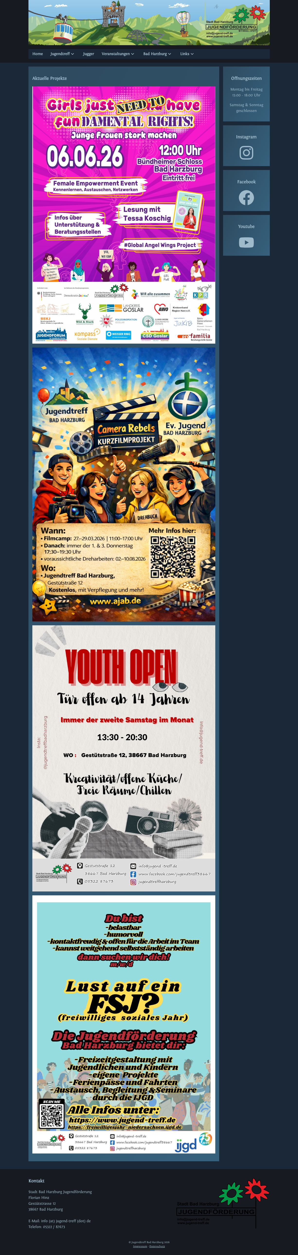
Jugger (88, 54)
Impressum (140, 1246)
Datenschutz (157, 1246)
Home (37, 54)
